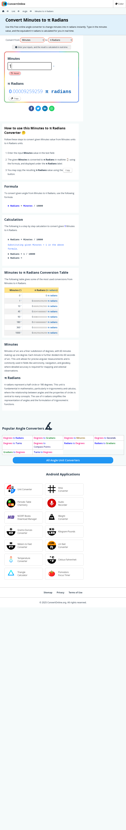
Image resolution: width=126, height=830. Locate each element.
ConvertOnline (13, 3)
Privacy (60, 593)
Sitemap (48, 593)
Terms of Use (75, 593)
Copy (14, 98)
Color (119, 3)
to (13, 438)
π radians (58, 91)
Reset (15, 73)
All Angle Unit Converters (63, 461)
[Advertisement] (105, 77)
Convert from (12, 39)
